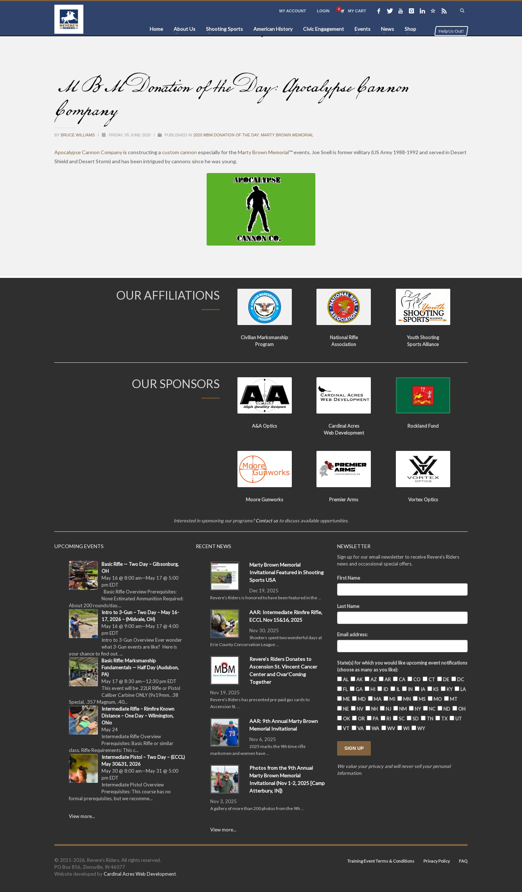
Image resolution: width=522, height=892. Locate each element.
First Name (348, 578)
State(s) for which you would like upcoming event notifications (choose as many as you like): (402, 666)
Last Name (348, 606)
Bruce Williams (78, 135)
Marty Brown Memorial (287, 135)
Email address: (352, 634)
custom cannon (179, 152)
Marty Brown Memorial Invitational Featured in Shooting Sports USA (286, 572)
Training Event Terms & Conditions (380, 861)
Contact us (267, 520)
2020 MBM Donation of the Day (225, 135)
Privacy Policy (436, 861)
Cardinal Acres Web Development (140, 874)
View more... (82, 816)
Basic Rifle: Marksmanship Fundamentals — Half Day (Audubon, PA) (140, 667)
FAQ (463, 861)
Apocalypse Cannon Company (88, 152)
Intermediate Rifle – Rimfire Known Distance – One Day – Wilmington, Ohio (138, 715)
